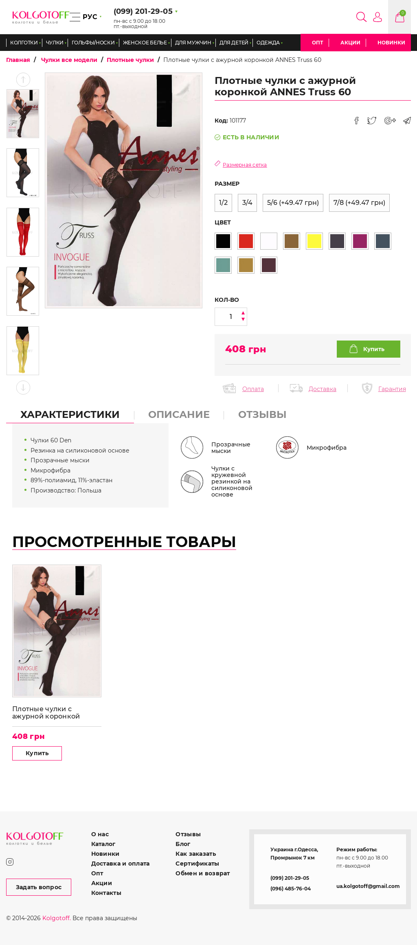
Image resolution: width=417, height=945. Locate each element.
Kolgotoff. (56, 918)
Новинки (391, 43)
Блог (183, 844)
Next (23, 387)
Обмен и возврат (203, 873)
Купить (37, 753)
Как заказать (195, 853)
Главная (18, 60)
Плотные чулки (130, 60)
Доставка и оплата (120, 863)
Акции (350, 43)
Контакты (106, 893)
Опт (317, 43)
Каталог (103, 844)
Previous (23, 80)
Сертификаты (197, 863)
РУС (90, 17)
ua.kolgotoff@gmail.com (368, 886)
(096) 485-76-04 (290, 889)
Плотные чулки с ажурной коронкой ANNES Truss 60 (46, 712)
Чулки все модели (69, 60)
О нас (100, 834)
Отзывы (188, 834)
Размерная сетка (245, 165)
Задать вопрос (39, 887)
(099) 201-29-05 (289, 878)
